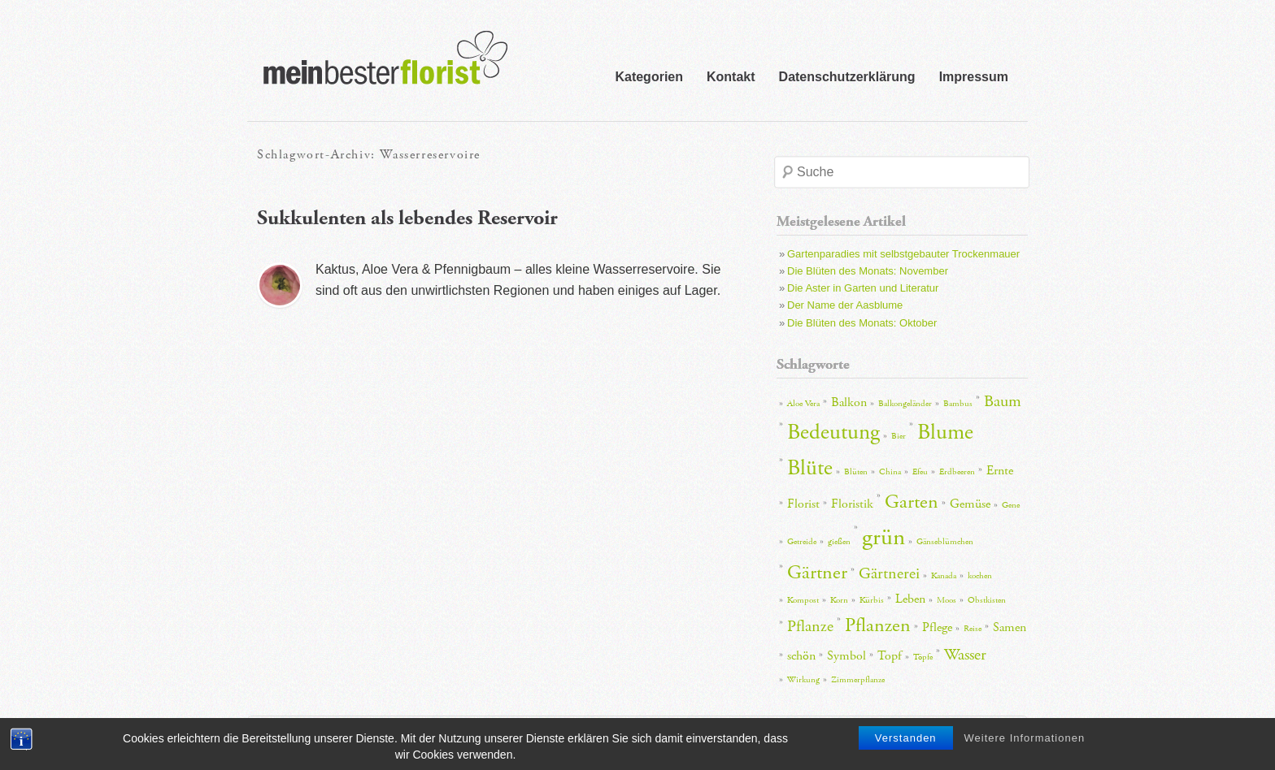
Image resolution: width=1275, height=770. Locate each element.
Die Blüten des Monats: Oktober (862, 323)
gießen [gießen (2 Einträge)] (839, 541)
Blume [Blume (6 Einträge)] (945, 432)
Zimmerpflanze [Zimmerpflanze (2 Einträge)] (858, 680)
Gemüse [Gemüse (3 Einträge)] (970, 504)
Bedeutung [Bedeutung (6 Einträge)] (833, 432)
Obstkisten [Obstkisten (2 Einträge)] (987, 600)
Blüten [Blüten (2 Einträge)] (856, 472)
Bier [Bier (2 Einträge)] (898, 436)
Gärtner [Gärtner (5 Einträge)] (817, 572)
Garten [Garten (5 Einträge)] (911, 502)
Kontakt (731, 77)
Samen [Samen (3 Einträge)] (1009, 627)
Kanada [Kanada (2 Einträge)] (943, 576)
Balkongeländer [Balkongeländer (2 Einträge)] (905, 403)
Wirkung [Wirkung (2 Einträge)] (803, 680)
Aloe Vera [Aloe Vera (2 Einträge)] (803, 403)
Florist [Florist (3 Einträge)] (803, 504)
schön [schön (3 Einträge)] (801, 655)
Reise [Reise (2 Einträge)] (972, 628)
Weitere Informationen (1025, 746)
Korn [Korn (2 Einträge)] (839, 600)
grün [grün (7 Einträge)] (883, 537)
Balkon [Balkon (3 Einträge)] (849, 402)
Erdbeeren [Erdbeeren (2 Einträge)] (957, 472)
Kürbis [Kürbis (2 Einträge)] (871, 600)
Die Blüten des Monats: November (867, 271)
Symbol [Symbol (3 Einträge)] (846, 655)
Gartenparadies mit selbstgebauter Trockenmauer (903, 254)
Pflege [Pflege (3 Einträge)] (937, 627)
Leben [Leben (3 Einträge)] (910, 599)
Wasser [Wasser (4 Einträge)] (965, 654)
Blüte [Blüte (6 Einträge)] (810, 468)
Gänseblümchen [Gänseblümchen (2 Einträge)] (944, 541)
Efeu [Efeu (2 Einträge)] (920, 472)
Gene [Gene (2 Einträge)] (1011, 505)
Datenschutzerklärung (847, 77)
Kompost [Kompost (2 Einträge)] (803, 600)
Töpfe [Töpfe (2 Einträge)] (923, 657)
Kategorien (649, 77)
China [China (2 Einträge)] (890, 472)
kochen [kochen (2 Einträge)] (980, 576)
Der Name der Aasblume (845, 305)
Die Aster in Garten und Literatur (862, 288)
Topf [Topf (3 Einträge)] (889, 655)
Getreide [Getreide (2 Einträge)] (801, 541)
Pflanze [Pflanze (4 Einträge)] (810, 626)
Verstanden (906, 746)
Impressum (973, 77)
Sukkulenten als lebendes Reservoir (407, 218)
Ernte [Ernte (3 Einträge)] (999, 470)
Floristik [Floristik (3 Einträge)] (852, 504)
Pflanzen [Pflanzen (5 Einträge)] (878, 625)
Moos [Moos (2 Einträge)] (946, 600)
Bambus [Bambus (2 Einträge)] (958, 403)
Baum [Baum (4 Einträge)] (1002, 401)
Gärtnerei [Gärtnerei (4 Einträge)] (889, 573)
